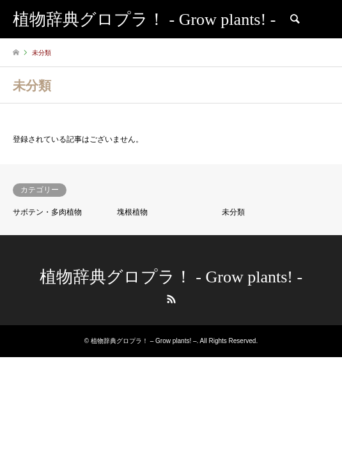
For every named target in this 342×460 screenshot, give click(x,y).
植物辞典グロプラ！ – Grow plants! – (144, 340)
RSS (171, 299)
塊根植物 (132, 212)
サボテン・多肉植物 (47, 212)
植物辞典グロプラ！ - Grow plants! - (171, 277)
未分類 (233, 212)
